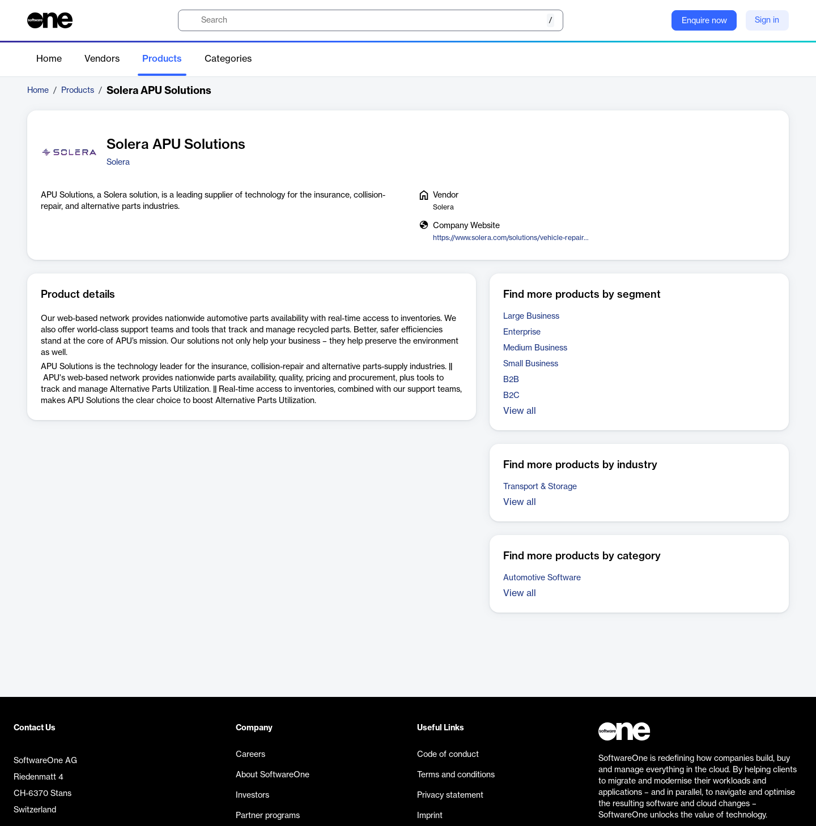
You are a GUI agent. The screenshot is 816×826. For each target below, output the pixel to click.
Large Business (531, 316)
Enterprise (522, 332)
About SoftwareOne (272, 775)
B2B (511, 380)
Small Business (530, 364)
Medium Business (535, 348)
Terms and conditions (456, 775)
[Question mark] (655, 20)
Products (162, 58)
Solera (118, 162)
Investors (252, 795)
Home (49, 58)
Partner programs (268, 816)
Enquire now (704, 21)
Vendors (102, 58)
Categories (228, 58)
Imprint (430, 816)
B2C (511, 396)
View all (519, 411)
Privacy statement (450, 795)
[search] (370, 20)
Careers (250, 755)
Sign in (767, 20)
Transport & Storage (540, 487)
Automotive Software (542, 578)
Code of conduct (448, 755)
